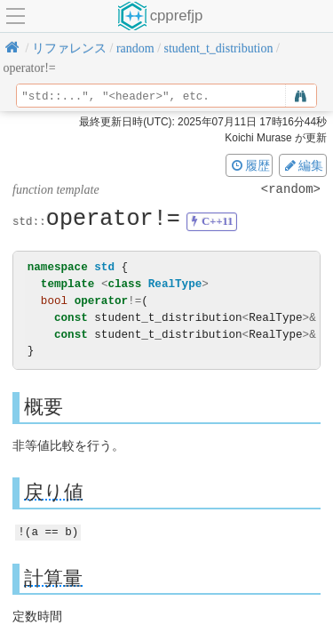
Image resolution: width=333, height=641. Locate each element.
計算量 (53, 577)
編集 (302, 165)
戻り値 (53, 492)
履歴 (249, 165)
